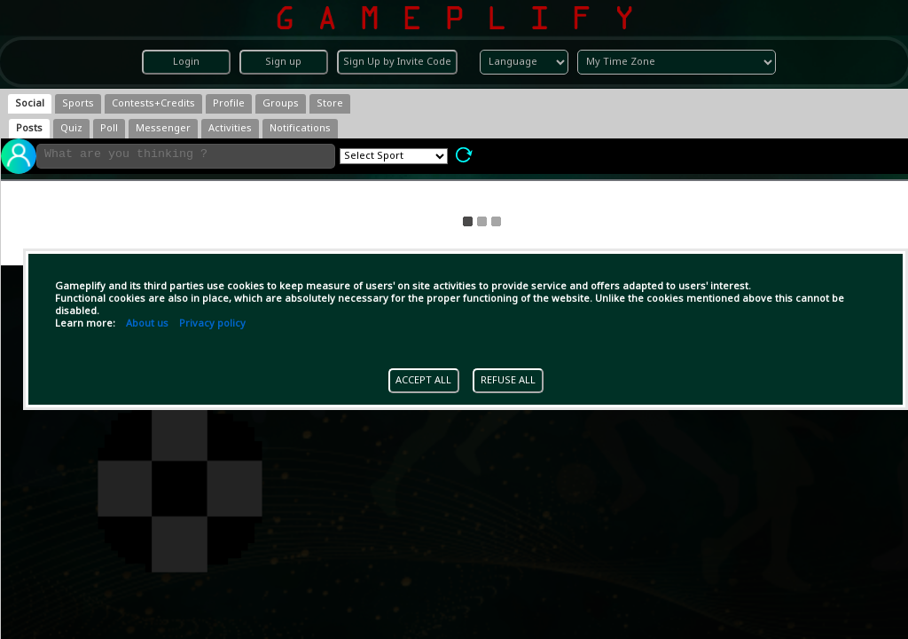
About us (147, 324)
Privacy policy (212, 324)
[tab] (29, 104)
